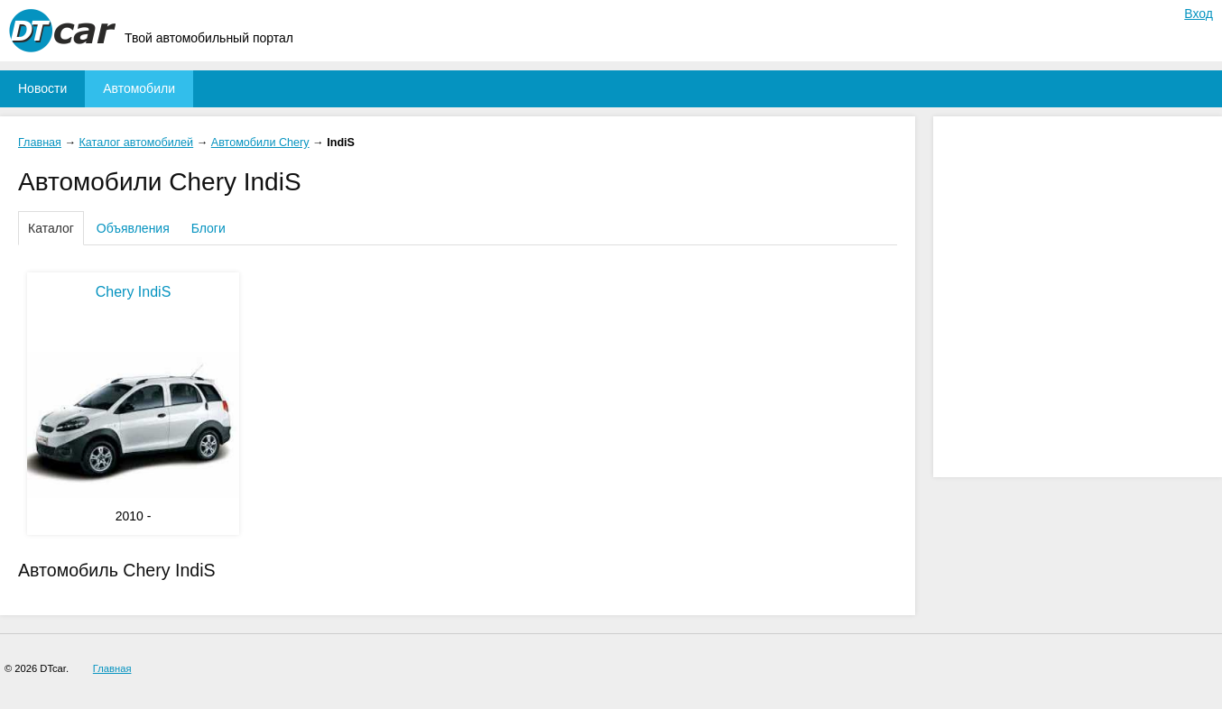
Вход (1198, 13)
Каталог (51, 228)
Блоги (208, 228)
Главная (39, 142)
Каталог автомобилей (136, 142)
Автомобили (139, 88)
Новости (42, 88)
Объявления (133, 228)
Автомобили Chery (260, 142)
